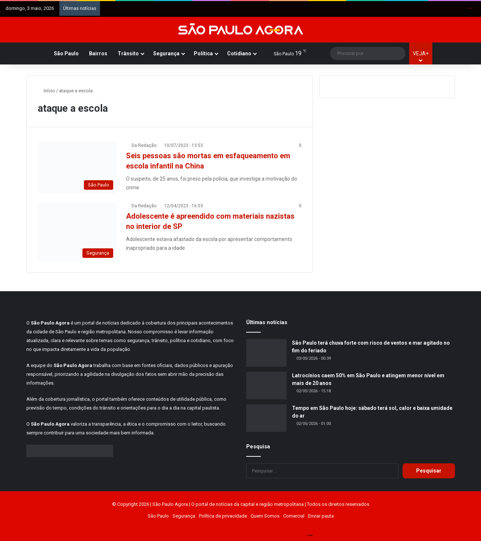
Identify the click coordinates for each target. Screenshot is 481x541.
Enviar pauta (321, 516)
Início (46, 90)
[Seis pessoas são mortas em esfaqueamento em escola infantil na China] (77, 167)
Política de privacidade (223, 516)
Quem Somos (265, 516)
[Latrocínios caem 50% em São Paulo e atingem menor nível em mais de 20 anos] (266, 385)
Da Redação (144, 145)
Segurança (166, 53)
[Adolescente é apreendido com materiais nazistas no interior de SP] (77, 232)
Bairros (98, 53)
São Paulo (66, 53)
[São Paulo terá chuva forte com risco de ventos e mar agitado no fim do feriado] (266, 353)
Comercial (293, 516)
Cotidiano (239, 53)
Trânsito (128, 53)
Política (203, 53)
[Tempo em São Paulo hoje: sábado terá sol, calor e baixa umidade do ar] (266, 418)
